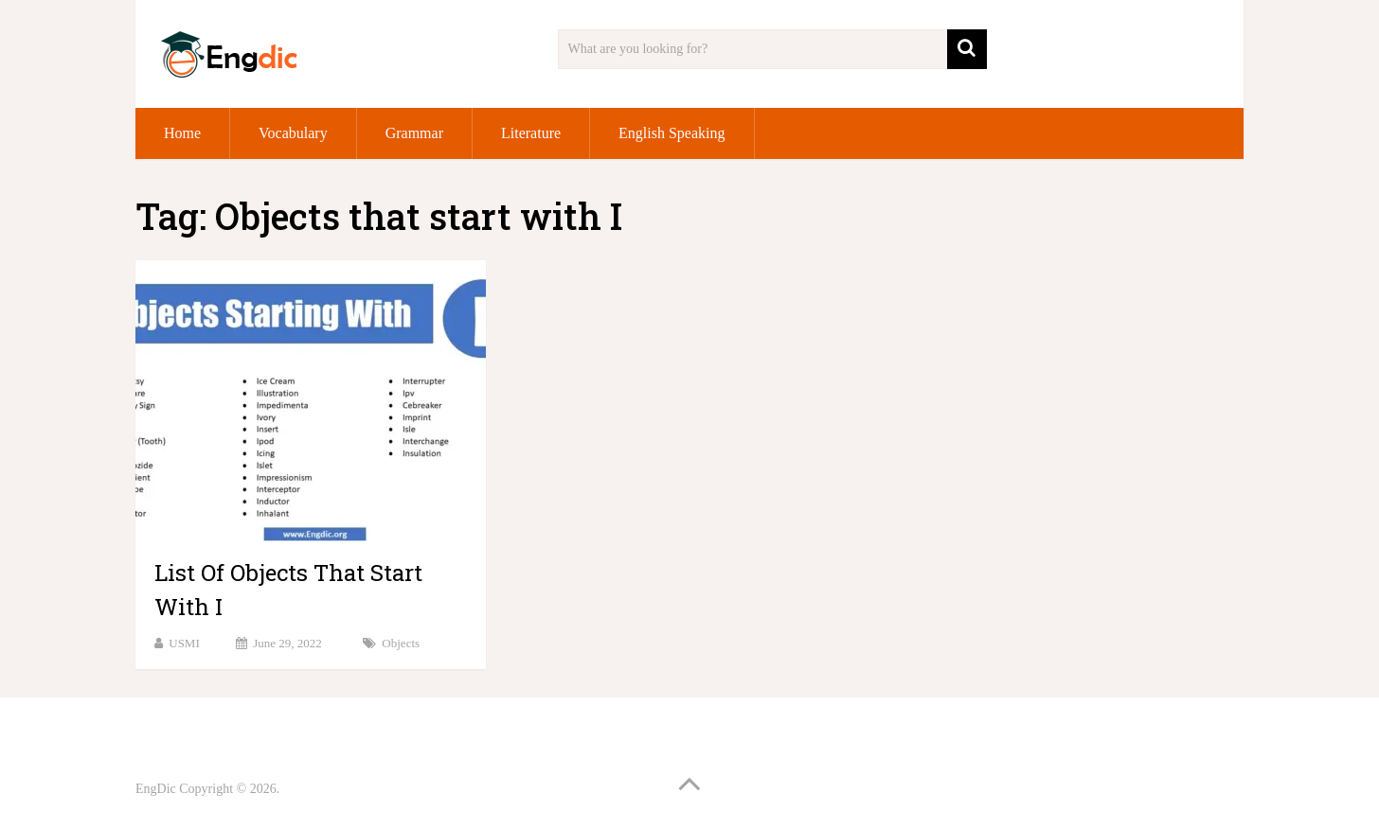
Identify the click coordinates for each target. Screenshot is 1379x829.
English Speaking (671, 133)
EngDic (155, 789)
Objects (401, 643)
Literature (531, 133)
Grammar (414, 133)
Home (182, 133)
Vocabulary (293, 133)
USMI (184, 643)
